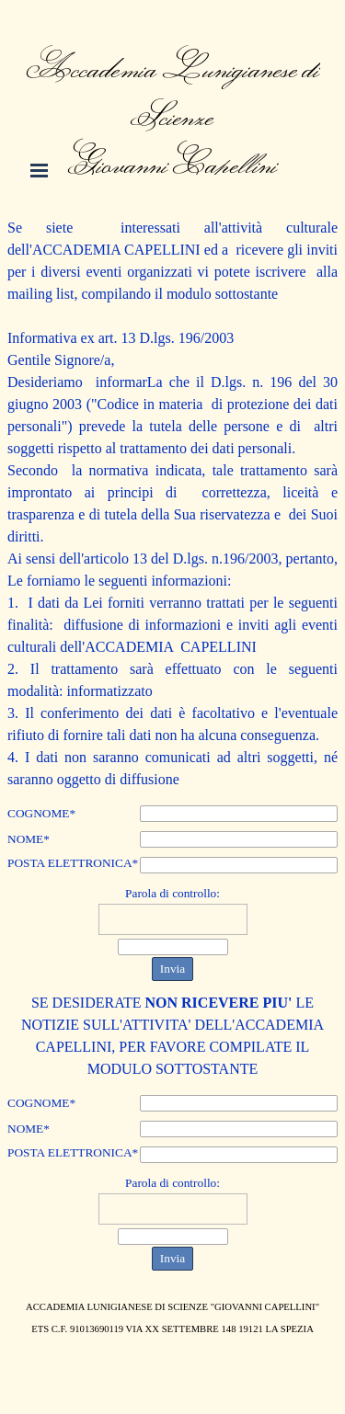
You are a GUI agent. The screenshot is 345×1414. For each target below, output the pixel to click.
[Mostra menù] (39, 170)
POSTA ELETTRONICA (72, 863)
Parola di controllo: (172, 893)
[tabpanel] (173, 94)
